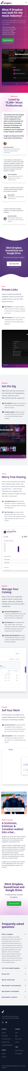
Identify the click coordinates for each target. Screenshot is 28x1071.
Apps (16, 1036)
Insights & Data (5, 1042)
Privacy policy (18, 1053)
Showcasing (5, 1036)
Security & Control (6, 1039)
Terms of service (19, 1050)
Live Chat (4, 1056)
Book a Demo (18, 1039)
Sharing (4, 1032)
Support (4, 1053)
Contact (17, 1042)
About (16, 1032)
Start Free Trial (8, 40)
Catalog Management (7, 1045)
